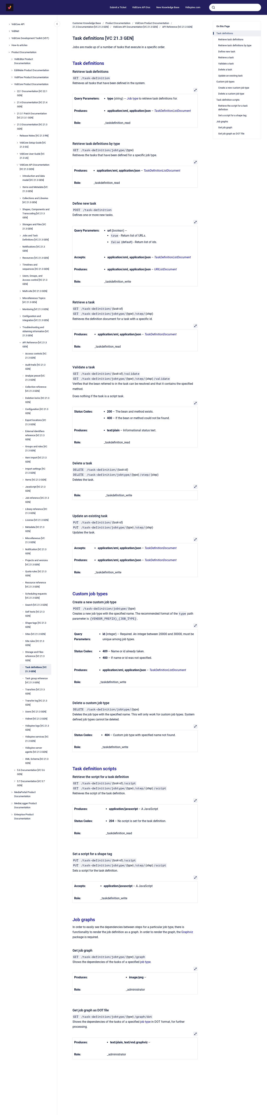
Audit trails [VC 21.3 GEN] (35, 366)
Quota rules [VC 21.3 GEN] (35, 573)
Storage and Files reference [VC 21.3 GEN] (34, 656)
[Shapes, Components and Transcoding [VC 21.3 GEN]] (20, 209)
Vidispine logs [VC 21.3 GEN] (37, 727)
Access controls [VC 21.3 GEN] (35, 355)
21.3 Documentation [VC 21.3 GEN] (32, 126)
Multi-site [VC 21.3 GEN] (34, 291)
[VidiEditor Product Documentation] (11, 59)
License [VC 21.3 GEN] (36, 520)
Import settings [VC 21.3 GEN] (35, 470)
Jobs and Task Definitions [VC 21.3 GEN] (35, 237)
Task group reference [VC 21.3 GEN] (36, 680)
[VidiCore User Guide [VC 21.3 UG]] (17, 153)
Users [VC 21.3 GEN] (35, 711)
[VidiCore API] (9, 24)
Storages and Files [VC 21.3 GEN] (34, 226)
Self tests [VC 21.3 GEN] (34, 613)
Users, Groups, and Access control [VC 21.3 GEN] (34, 279)
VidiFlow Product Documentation (31, 77)
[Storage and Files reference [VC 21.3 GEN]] (23, 652)
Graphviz (187, 932)
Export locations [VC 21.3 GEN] (35, 422)
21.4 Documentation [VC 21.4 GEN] (32, 104)
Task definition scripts (94, 768)
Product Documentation (23, 52)
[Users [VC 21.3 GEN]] (23, 711)
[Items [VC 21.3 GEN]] (23, 479)
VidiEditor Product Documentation (23, 61)
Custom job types (90, 593)
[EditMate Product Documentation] (11, 70)
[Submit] (213, 7)
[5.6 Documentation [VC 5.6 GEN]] (14, 770)
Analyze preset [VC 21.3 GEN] (35, 377)
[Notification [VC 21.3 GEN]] (23, 549)
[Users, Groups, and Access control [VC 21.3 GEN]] (20, 275)
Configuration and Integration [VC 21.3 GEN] (35, 318)
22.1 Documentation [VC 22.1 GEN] (32, 93)
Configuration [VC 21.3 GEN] (36, 411)
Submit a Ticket (118, 7)
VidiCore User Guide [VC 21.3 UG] (32, 155)
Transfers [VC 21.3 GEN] (35, 691)
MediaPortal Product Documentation (25, 794)
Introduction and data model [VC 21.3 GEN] (33, 178)
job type (145, 962)
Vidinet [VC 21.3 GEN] (36, 718)
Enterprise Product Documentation (24, 816)
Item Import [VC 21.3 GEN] (36, 459)
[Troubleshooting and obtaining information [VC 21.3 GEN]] (20, 327)
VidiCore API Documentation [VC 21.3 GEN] (34, 166)
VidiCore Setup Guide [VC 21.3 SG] (33, 144)
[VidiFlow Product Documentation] (11, 77)
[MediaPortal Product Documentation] (11, 792)
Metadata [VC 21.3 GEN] (34, 529)
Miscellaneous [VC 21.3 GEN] (35, 540)
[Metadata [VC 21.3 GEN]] (23, 527)
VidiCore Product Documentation (31, 84)
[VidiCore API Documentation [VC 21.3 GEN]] (17, 164)
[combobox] (235, 7)
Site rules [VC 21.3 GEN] (34, 643)
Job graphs (83, 919)
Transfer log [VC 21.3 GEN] (36, 702)
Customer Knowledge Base (86, 23)
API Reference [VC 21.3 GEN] (34, 344)
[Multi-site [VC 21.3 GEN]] (20, 291)
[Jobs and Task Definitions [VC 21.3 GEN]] (20, 235)
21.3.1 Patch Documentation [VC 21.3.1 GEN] (32, 115)
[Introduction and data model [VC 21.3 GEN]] (20, 176)
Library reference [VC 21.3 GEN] (36, 511)
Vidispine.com (192, 7)
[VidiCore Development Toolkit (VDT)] (9, 38)
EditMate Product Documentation (31, 70)
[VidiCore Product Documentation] (11, 84)
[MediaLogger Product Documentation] (11, 803)
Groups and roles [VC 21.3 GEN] (36, 448)
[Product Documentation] (9, 52)
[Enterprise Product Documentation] (11, 814)
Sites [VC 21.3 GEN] (35, 634)
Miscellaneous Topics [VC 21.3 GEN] (33, 300)
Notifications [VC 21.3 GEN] (33, 248)
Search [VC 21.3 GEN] (36, 604)
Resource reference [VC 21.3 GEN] (35, 584)
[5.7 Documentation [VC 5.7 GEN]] (14, 781)
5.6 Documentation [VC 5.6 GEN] (31, 772)
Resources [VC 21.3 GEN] (35, 257)
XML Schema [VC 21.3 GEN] (36, 761)
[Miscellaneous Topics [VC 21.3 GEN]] (20, 298)
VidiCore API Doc (141, 7)
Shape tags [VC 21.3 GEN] (35, 624)
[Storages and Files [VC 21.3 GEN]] (20, 224)
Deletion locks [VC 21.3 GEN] (37, 400)
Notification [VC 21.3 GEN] (35, 551)
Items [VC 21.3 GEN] (35, 479)
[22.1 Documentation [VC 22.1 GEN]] (14, 91)
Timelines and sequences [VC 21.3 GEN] (35, 266)
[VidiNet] (9, 31)
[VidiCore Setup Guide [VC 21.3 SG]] (17, 142)
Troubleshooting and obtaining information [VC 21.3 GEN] (35, 331)
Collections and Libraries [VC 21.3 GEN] (35, 200)
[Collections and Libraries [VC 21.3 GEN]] (20, 198)
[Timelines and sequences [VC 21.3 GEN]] (20, 264)
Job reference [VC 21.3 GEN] (37, 500)
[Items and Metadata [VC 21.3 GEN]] (20, 187)
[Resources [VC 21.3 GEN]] (20, 257)
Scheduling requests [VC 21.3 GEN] (36, 595)
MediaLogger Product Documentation (25, 805)
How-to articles (19, 45)
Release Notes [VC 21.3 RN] (34, 135)
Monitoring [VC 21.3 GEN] (35, 309)
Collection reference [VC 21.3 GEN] (35, 388)
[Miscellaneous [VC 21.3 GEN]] (23, 538)
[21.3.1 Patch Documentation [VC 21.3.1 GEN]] (14, 113)
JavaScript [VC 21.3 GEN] (35, 488)
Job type (132, 98)
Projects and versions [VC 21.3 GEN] (36, 562)
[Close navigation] (57, 24)
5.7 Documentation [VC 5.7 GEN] (31, 783)
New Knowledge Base (167, 7)
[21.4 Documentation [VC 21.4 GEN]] (14, 102)
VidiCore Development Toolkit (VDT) (30, 38)
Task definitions (88, 63)
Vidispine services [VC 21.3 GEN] (36, 738)
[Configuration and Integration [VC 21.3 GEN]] (20, 316)
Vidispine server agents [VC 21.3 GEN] (36, 749)
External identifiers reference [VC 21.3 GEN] (34, 435)
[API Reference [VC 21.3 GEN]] (20, 342)
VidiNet (15, 31)
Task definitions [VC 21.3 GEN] (36, 669)
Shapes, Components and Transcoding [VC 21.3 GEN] (35, 213)
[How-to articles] (9, 45)
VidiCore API (17, 24)
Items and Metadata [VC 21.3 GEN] (35, 189)
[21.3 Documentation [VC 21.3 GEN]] (14, 124)
